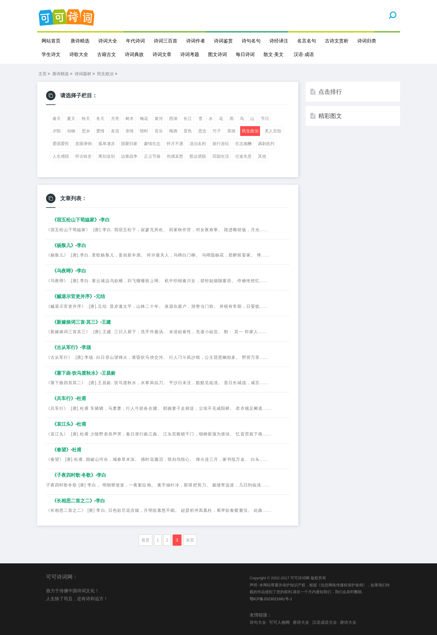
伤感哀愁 (175, 156)
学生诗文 (51, 54)
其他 (262, 156)
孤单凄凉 (106, 143)
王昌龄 (109, 373)
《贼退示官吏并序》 (73, 296)
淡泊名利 (197, 143)
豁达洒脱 (197, 156)
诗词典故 (134, 54)
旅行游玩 (220, 143)
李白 (105, 219)
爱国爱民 (61, 143)
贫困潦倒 (83, 143)
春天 (57, 118)
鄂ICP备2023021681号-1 (271, 599)
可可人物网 (279, 622)
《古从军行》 (66, 347)
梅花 (144, 118)
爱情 (100, 131)
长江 (188, 118)
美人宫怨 (273, 131)
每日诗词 (245, 54)
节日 (265, 118)
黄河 (159, 118)
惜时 (144, 131)
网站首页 (51, 40)
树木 (129, 118)
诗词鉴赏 (223, 40)
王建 (106, 322)
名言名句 (306, 40)
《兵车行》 (64, 398)
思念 (202, 131)
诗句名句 (251, 40)
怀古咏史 (83, 156)
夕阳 (57, 131)
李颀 (86, 347)
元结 (100, 296)
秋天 (86, 118)
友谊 (115, 131)
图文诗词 (217, 54)
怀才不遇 (175, 143)
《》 (73, 500)
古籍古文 (106, 54)
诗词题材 (83, 73)
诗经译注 (278, 40)
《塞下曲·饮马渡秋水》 (76, 373)
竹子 (217, 131)
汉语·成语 (304, 54)
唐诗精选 (80, 40)
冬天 (100, 118)
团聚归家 (129, 143)
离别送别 (106, 156)
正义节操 (152, 156)
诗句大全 (258, 622)
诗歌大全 (78, 54)
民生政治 (105, 73)
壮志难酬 (243, 143)
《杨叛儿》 (64, 245)
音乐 (159, 131)
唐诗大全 (301, 622)
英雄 (231, 131)
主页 (42, 73)
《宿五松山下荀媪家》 (75, 219)
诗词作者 (195, 40)
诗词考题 (189, 54)
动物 (71, 131)
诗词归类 (366, 40)
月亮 (115, 118)
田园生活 (220, 156)
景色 (188, 131)
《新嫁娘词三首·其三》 (76, 322)
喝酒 (173, 131)
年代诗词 (135, 40)
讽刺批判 (266, 143)
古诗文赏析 (336, 40)
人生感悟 (61, 156)
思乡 (86, 131)
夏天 (71, 118)
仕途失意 (243, 156)
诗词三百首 (165, 40)
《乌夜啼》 (64, 271)
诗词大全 (107, 40)
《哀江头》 (64, 424)
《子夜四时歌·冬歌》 (74, 475)
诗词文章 (162, 54)
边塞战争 (129, 156)
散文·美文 (273, 54)
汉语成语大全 (324, 622)
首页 (145, 540)
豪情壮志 (152, 143)
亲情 (129, 131)
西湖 (173, 118)
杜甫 (81, 398)
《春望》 (61, 449)
